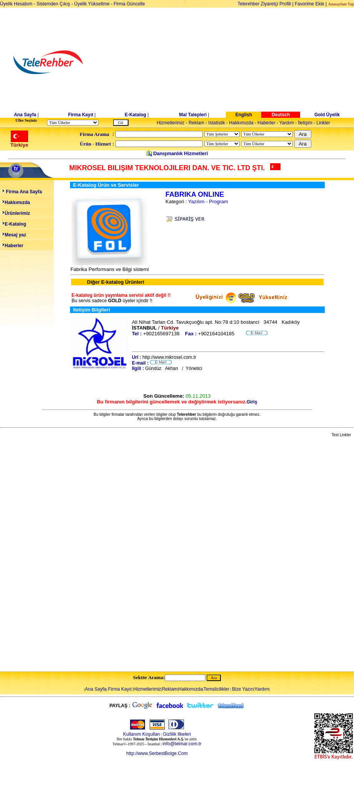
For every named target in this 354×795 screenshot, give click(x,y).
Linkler (323, 123)
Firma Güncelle (129, 4)
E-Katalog (135, 114)
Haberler (266, 123)
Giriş (252, 402)
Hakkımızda (241, 123)
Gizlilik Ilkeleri (177, 734)
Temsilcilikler (216, 689)
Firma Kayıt (80, 114)
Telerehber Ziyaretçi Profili (264, 4)
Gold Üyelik (327, 114)
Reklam (196, 123)
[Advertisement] (236, 62)
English (243, 114)
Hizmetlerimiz (170, 123)
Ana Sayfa (25, 114)
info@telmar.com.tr (182, 743)
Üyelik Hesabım (16, 4)
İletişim (305, 123)
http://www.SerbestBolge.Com (156, 753)
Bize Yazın (243, 689)
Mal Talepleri (193, 114)
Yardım (286, 123)
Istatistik (216, 123)
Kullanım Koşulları (141, 734)
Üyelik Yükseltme (92, 4)
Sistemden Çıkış (53, 4)
